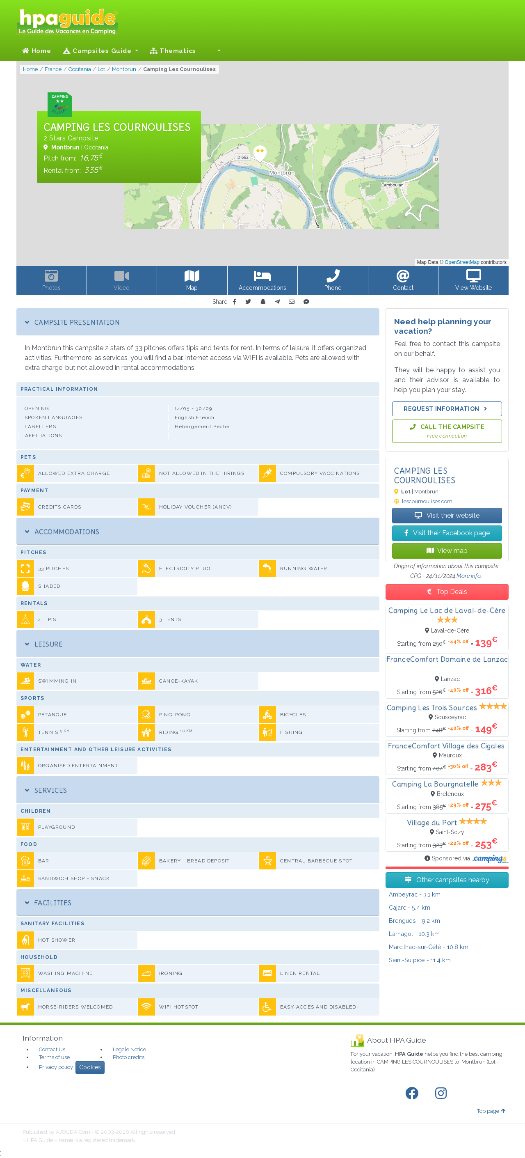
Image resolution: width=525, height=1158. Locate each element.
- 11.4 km (420, 959)
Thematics (173, 51)
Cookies (90, 1067)
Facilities (48, 903)
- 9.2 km (414, 920)
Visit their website (447, 515)
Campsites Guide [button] (98, 51)
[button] (214, 51)
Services (46, 790)
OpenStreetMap (462, 262)
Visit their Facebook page (447, 533)
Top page (491, 1111)
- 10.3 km (414, 933)
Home (36, 51)
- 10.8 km (428, 946)
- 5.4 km (409, 907)
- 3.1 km (415, 894)
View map (447, 551)
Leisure (44, 644)
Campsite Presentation (72, 322)
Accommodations (62, 531)
